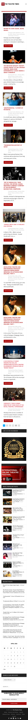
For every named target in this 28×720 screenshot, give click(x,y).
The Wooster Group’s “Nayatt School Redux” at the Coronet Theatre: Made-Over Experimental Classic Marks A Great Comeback (14, 69)
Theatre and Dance (15, 192)
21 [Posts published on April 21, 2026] (8, 662)
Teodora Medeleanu (16, 32)
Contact (14, 716)
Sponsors (18, 714)
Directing (17, 371)
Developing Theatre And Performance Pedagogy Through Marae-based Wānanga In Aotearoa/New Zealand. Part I (13, 321)
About (5, 712)
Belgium (13, 230)
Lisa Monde (16, 501)
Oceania (15, 279)
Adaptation (13, 150)
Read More (8, 45)
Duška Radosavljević (16, 409)
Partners (13, 714)
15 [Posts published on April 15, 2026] (11, 659)
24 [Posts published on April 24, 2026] (17, 662)
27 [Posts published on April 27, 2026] (4, 666)
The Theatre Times (17, 710)
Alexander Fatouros (18, 519)
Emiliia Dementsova (18, 493)
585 (16, 425)
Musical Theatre (16, 113)
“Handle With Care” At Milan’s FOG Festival (13, 612)
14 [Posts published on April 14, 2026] (8, 659)
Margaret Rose (15, 149)
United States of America (13, 35)
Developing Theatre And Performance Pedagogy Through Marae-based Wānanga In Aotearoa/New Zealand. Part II (13, 270)
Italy (21, 150)
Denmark (15, 410)
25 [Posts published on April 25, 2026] (20, 662)
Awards (21, 712)
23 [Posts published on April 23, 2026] (14, 662)
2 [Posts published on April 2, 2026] (14, 652)
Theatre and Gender (20, 34)
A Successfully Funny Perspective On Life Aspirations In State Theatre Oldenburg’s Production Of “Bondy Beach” (14, 364)
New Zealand (11, 279)
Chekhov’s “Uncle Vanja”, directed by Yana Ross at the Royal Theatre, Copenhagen (14, 405)
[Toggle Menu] (26, 4)
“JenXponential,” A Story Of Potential (11, 596)
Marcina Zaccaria (18, 555)
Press (23, 714)
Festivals (18, 150)
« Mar (4, 669)
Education (22, 277)
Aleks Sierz (14, 74)
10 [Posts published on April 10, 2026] (17, 655)
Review (14, 34)
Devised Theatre (11, 76)
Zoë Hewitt (14, 191)
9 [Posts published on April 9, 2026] (14, 655)
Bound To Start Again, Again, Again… (11, 585)
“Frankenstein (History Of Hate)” (10, 601)
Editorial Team (6, 714)
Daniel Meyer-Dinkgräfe (17, 370)
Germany (21, 371)
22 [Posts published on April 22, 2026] (11, 662)
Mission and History (13, 712)
